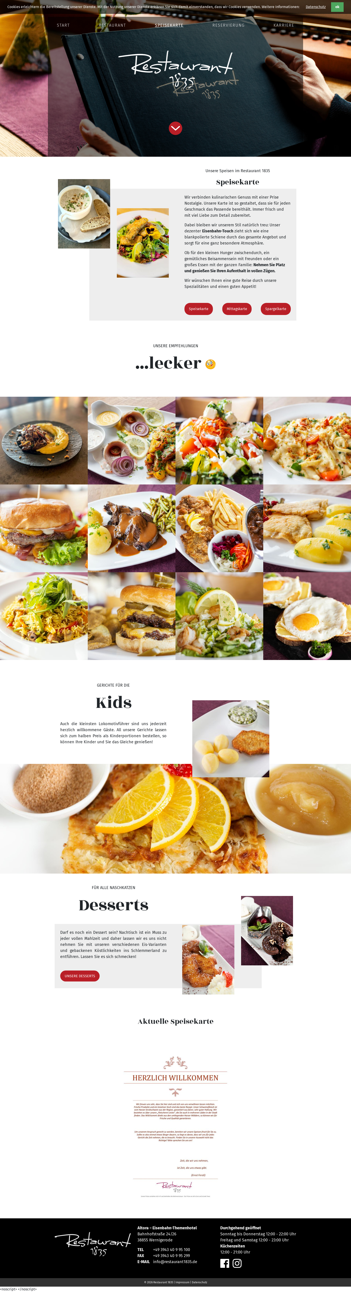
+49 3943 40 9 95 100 (171, 1249)
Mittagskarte (237, 309)
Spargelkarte (275, 309)
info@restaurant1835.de (175, 1261)
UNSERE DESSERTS (80, 976)
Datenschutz (316, 7)
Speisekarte (198, 309)
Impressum (182, 1282)
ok (337, 7)
